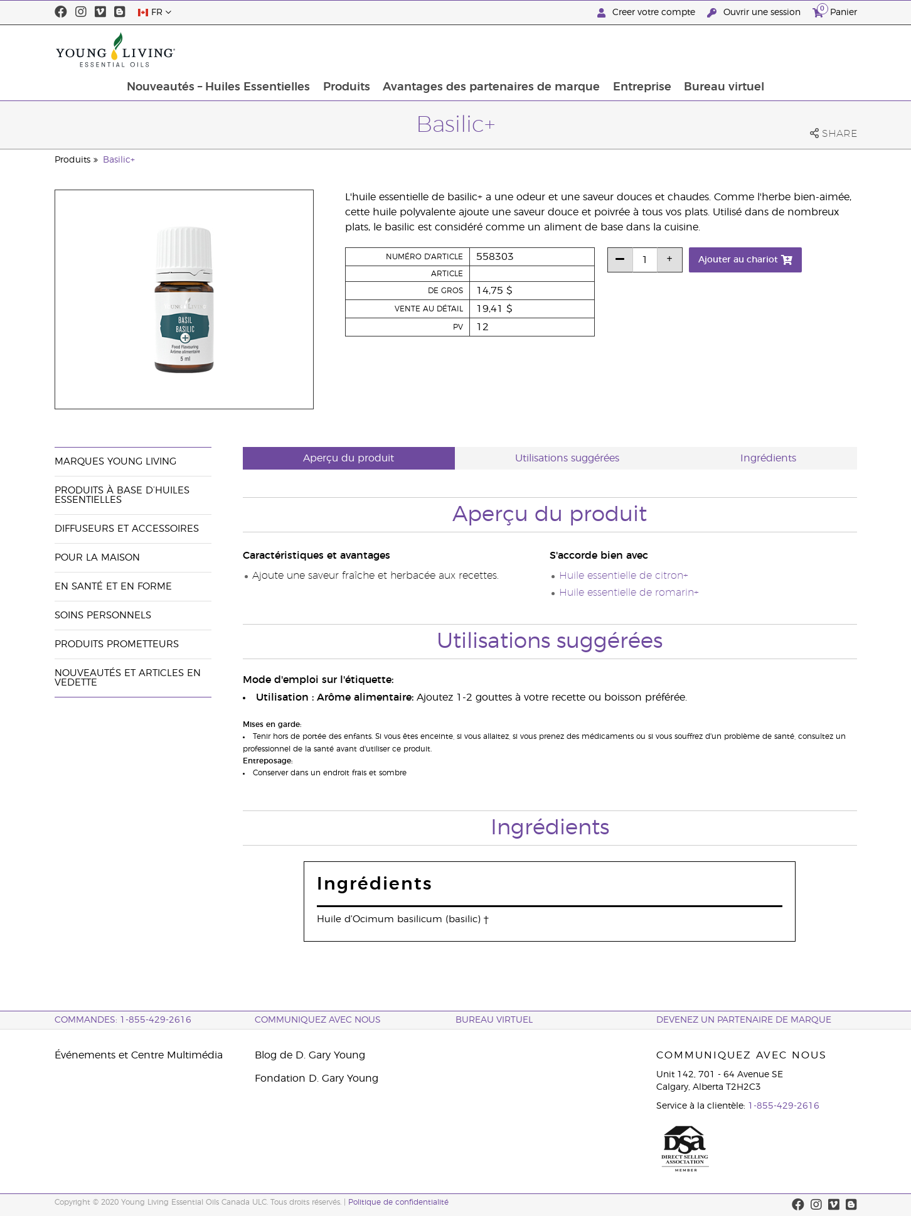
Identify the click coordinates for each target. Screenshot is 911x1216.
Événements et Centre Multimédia (139, 1055)
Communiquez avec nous (318, 1020)
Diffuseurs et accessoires (127, 529)
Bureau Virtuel (494, 1020)
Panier (834, 11)
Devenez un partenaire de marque (743, 1020)
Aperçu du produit (348, 458)
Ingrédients (768, 458)
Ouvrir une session (755, 13)
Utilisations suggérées (567, 458)
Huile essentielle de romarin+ (629, 593)
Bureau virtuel (810, 49)
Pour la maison (97, 557)
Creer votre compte (647, 13)
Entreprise (727, 49)
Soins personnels (103, 615)
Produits (429, 49)
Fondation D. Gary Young (316, 1078)
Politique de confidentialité (398, 1202)
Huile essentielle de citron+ (623, 576)
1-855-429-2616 (783, 1106)
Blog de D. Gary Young (310, 1055)
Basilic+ (119, 160)
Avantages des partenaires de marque (575, 49)
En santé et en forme (113, 586)
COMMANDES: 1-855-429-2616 (123, 1020)
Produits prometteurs (117, 644)
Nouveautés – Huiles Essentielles (300, 49)
